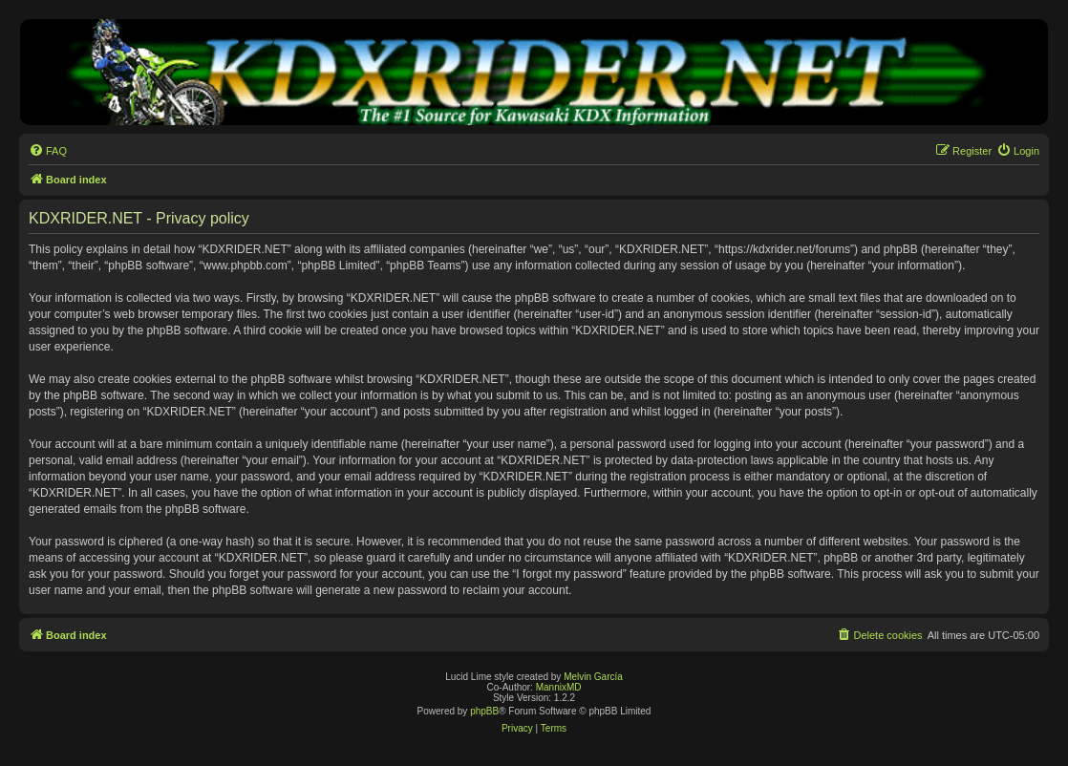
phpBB (484, 711)
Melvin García (593, 676)
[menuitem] (48, 150)
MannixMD (559, 687)
